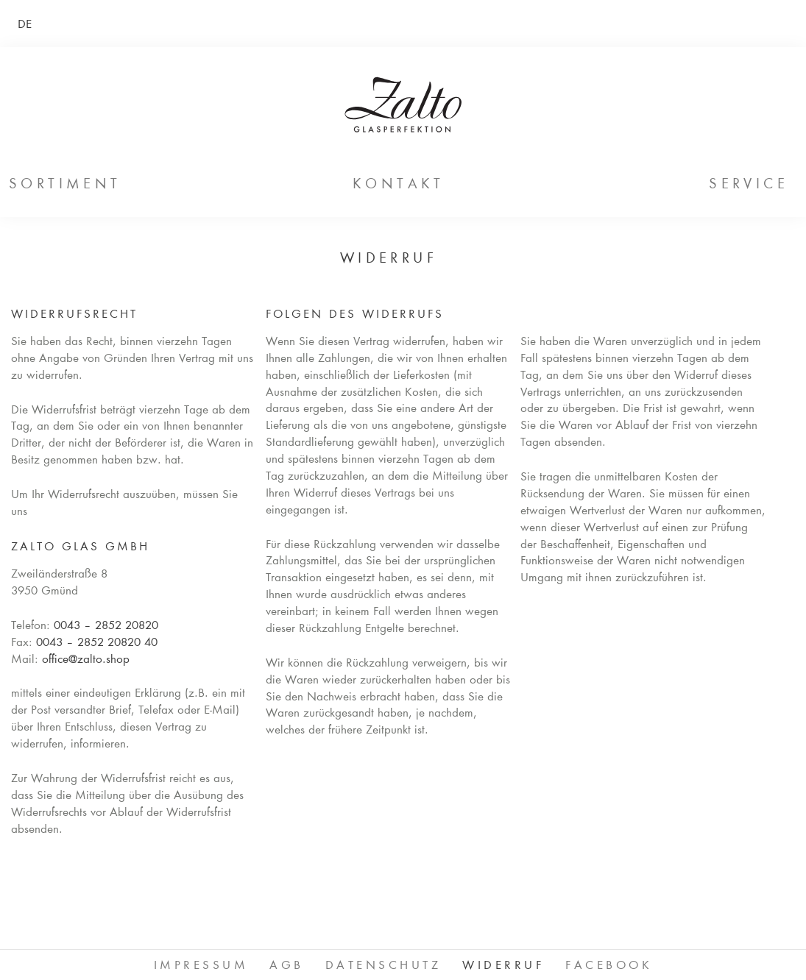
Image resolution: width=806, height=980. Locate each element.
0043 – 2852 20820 (106, 626)
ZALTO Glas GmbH (403, 104)
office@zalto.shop (86, 660)
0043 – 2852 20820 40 (97, 643)
